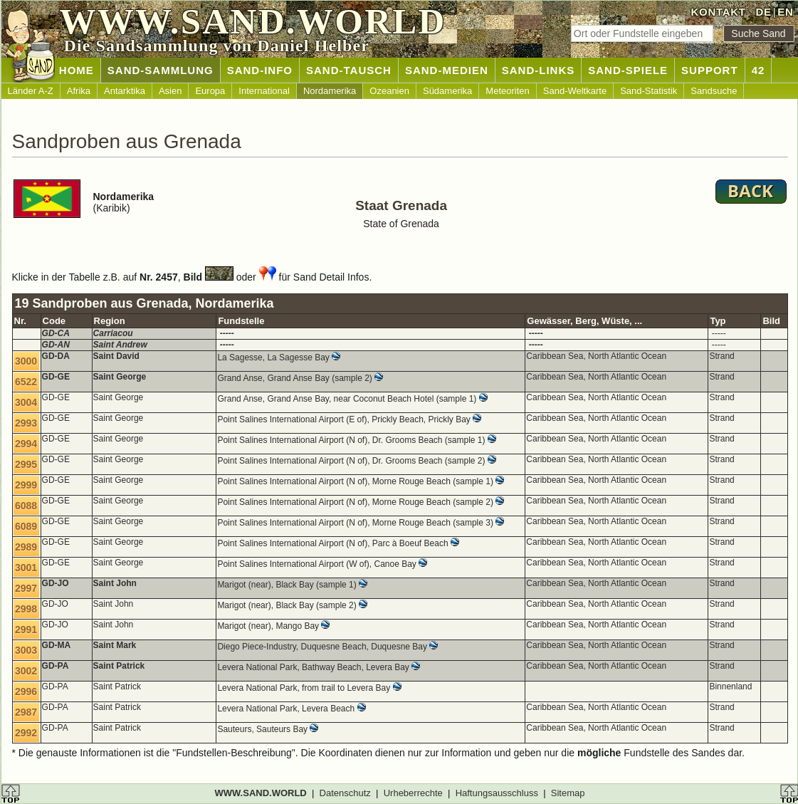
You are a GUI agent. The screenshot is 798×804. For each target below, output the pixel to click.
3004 (26, 402)
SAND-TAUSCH (349, 70)
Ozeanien (389, 90)
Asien (170, 90)
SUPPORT (709, 70)
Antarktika (124, 90)
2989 (26, 547)
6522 (26, 381)
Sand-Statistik (648, 90)
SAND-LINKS (538, 70)
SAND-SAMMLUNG (160, 70)
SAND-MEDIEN (446, 70)
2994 (26, 443)
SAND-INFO (260, 70)
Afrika (78, 90)
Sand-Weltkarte (575, 90)
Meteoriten (507, 90)
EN (785, 12)
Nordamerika (329, 90)
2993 (26, 423)
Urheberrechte (413, 793)
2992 (26, 732)
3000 (26, 361)
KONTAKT (718, 12)
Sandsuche (714, 90)
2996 (26, 691)
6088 (26, 505)
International (264, 90)
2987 (26, 712)
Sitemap (568, 793)
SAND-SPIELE (628, 70)
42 (758, 70)
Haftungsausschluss (497, 793)
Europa (210, 90)
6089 (26, 526)
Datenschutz (345, 793)
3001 (26, 567)
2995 (26, 464)
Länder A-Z (30, 90)
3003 (26, 650)
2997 (26, 588)
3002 (26, 671)
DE (763, 12)
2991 (26, 629)
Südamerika (447, 90)
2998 (26, 609)
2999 (26, 485)
